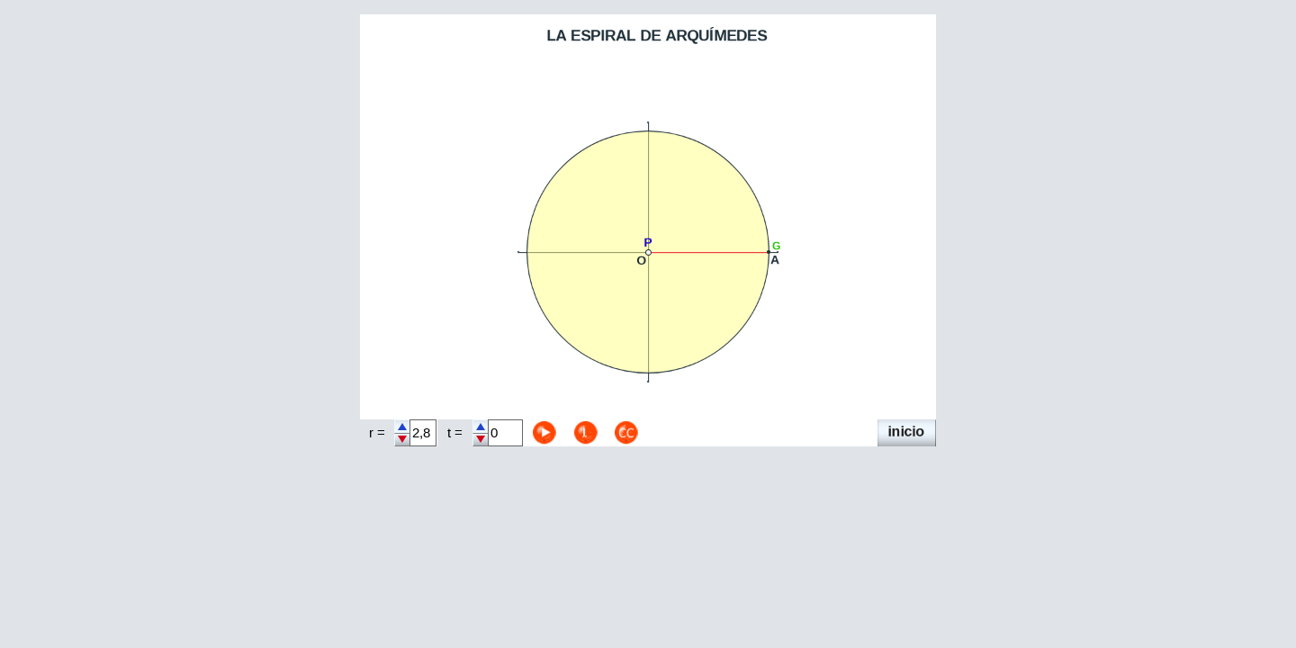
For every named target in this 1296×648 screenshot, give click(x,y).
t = (455, 433)
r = (377, 433)
